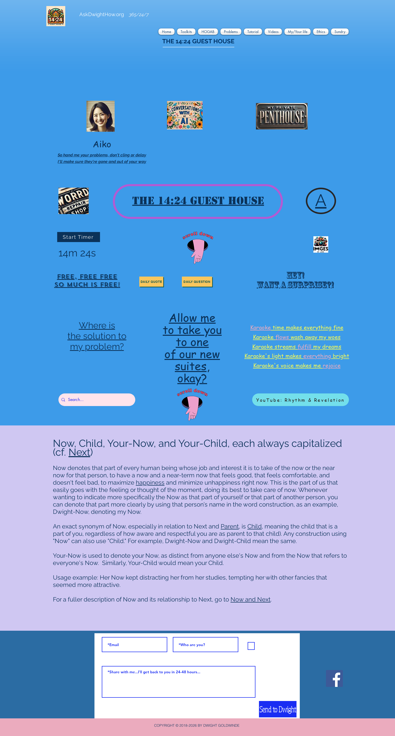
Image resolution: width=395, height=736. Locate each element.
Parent (230, 526)
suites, (192, 366)
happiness (150, 482)
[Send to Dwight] (278, 709)
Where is (97, 325)
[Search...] (96, 399)
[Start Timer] (78, 237)
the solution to (97, 336)
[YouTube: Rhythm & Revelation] (300, 399)
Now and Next (251, 599)
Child (254, 526)
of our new (192, 353)
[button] (167, 31)
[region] (87, 281)
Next (79, 452)
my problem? (97, 346)
